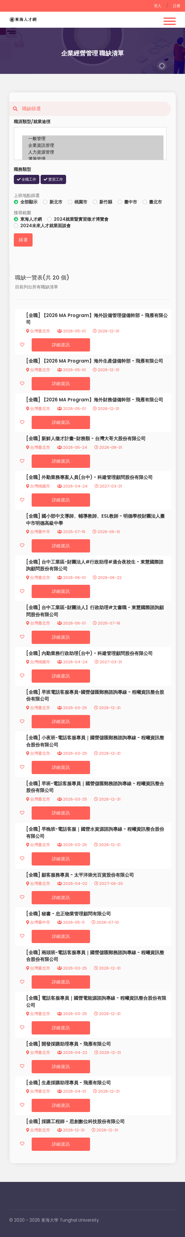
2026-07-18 (106, 623)
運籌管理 (92, 159)
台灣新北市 (38, 1130)
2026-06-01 (71, 577)
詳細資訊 (61, 345)
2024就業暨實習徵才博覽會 (81, 219)
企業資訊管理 (92, 145)
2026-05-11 (71, 922)
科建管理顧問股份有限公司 (125, 477)
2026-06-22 (107, 577)
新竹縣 (105, 202)
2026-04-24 (72, 486)
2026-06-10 (106, 532)
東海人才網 (31, 219)
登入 (158, 5)
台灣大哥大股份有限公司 (120, 438)
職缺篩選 (25, 108)
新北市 (55, 202)
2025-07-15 (71, 532)
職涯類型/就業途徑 (32, 121)
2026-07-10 (105, 922)
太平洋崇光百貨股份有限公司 (104, 875)
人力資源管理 (92, 152)
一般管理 (92, 138)
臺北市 (155, 202)
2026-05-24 (72, 447)
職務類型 (22, 169)
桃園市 (80, 202)
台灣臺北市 (38, 331)
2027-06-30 (108, 883)
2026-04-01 (71, 1091)
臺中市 (130, 202)
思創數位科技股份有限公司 (97, 1121)
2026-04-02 (72, 883)
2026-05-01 (71, 331)
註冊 (177, 5)
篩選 (23, 240)
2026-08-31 (108, 447)
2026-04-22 (72, 1052)
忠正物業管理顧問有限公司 (83, 913)
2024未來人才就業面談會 (45, 226)
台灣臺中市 (38, 532)
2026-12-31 (106, 331)
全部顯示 (28, 202)
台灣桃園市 (38, 486)
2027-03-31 (108, 486)
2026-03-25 (72, 708)
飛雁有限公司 (149, 361)
